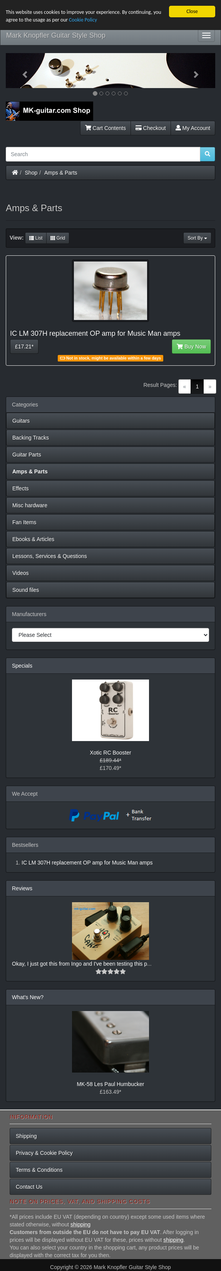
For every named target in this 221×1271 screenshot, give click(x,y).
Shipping (26, 1136)
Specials (22, 666)
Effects (20, 488)
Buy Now (191, 346)
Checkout (151, 128)
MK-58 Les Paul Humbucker (110, 1084)
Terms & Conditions (39, 1170)
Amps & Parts (60, 173)
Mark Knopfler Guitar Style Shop (55, 35)
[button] (21, 70)
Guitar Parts (26, 454)
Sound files (25, 590)
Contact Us (29, 1187)
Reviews (22, 888)
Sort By (197, 238)
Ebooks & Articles (33, 539)
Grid (57, 238)
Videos (20, 573)
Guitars (21, 421)
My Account (193, 128)
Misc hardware (29, 505)
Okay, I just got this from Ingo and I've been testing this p (79, 964)
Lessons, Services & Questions (49, 556)
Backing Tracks (30, 438)
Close (192, 11)
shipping (80, 1224)
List (35, 238)
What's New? (28, 997)
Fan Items (24, 522)
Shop (31, 173)
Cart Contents (105, 128)
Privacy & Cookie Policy (44, 1153)
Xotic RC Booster (110, 753)
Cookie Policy (83, 20)
